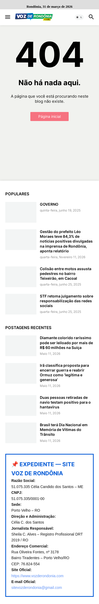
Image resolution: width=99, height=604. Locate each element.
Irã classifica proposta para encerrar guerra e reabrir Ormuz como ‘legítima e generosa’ (64, 372)
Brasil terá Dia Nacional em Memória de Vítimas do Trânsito (64, 429)
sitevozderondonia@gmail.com (36, 587)
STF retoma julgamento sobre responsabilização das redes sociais (66, 301)
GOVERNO (49, 204)
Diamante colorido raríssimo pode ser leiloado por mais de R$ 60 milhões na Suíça (66, 342)
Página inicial (49, 116)
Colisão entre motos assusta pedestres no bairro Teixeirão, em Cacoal (65, 273)
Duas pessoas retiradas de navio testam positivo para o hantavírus (65, 402)
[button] (7, 17)
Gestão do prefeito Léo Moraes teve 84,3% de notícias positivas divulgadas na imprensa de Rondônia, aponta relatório (66, 241)
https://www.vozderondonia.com (37, 576)
